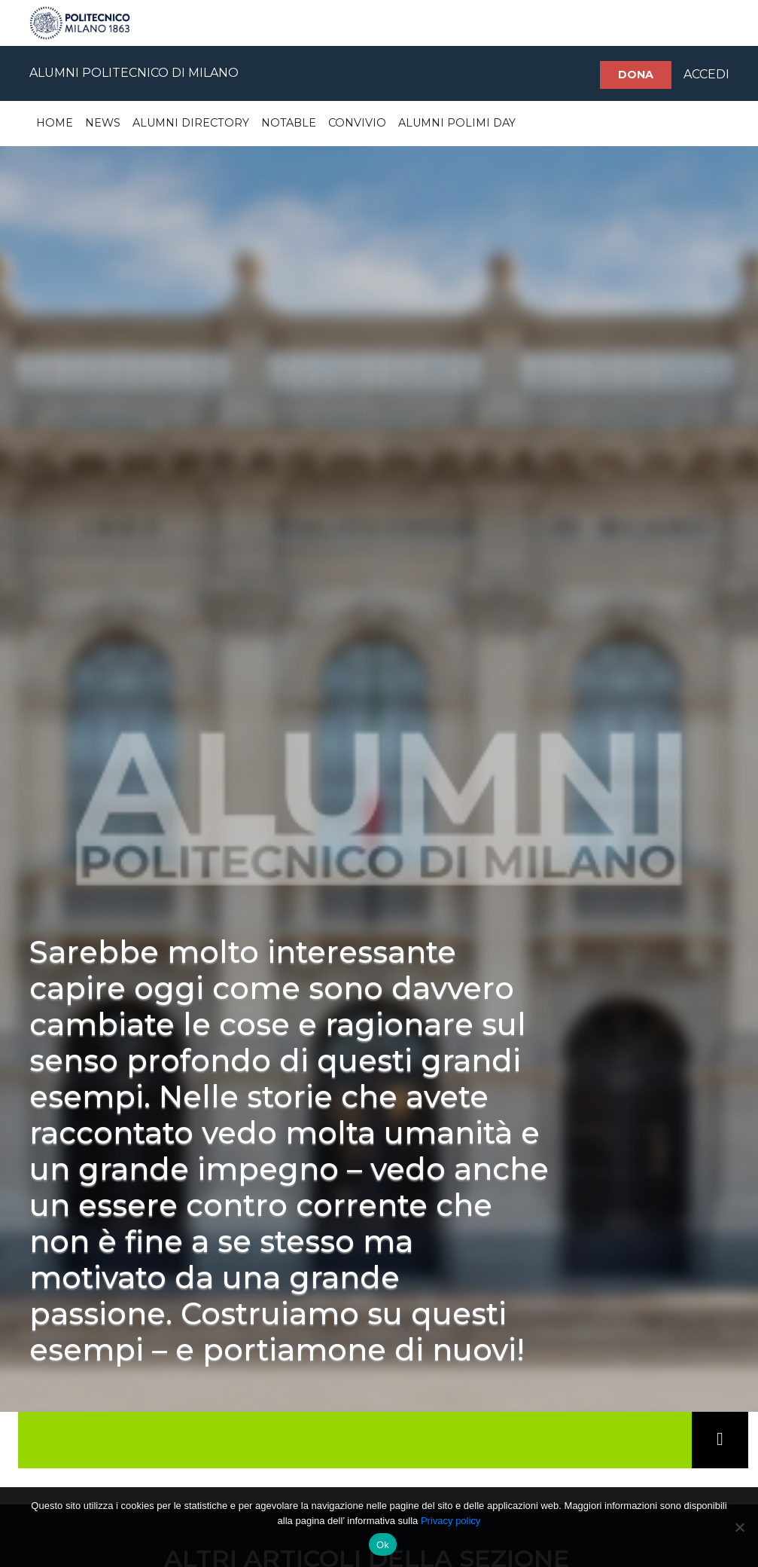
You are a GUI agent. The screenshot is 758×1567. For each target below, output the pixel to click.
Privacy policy (450, 1520)
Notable (288, 123)
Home (54, 123)
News (102, 123)
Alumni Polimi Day (457, 123)
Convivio (357, 123)
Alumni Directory (190, 123)
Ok (382, 1544)
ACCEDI (706, 74)
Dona (635, 74)
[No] (739, 1527)
